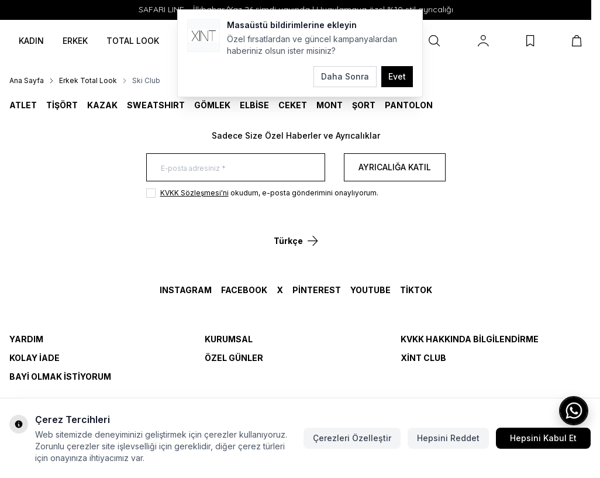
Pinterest (316, 290)
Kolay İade (34, 358)
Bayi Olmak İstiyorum (60, 376)
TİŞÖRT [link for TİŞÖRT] (62, 105)
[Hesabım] (483, 41)
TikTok (416, 290)
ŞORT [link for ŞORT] (363, 105)
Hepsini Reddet (448, 438)
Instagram (186, 290)
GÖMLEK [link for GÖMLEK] (212, 105)
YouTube (370, 290)
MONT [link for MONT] (329, 105)
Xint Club (423, 358)
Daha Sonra (345, 76)
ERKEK (75, 41)
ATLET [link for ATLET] (23, 105)
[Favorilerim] (530, 41)
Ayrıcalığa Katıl (394, 167)
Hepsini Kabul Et (543, 438)
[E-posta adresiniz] (235, 167)
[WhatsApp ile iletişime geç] (573, 410)
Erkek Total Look (88, 80)
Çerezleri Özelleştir (352, 438)
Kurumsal (229, 339)
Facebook (244, 290)
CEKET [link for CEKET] (292, 105)
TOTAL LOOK (132, 41)
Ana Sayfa (26, 80)
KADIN (31, 41)
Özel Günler (234, 358)
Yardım (26, 339)
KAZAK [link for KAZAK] (102, 105)
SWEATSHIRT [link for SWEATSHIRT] (156, 105)
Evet (397, 76)
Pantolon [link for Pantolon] (409, 105)
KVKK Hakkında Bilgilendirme (470, 339)
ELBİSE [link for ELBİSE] (254, 105)
